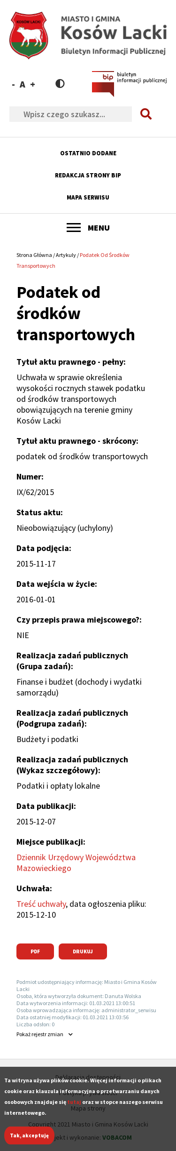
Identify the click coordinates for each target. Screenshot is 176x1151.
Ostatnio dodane (88, 153)
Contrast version (60, 83)
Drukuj (83, 951)
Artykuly (66, 254)
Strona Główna (34, 254)
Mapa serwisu (88, 197)
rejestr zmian (39, 1034)
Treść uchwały (41, 903)
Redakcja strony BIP (88, 175)
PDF (35, 951)
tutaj (74, 1108)
